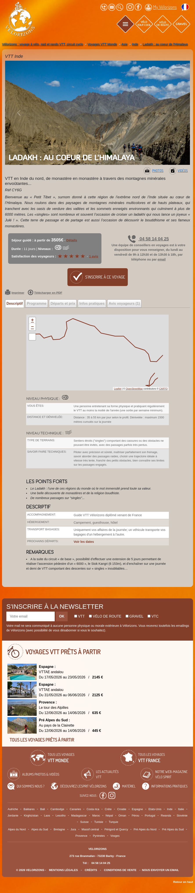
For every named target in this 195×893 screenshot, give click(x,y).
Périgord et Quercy (116, 829)
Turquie (113, 822)
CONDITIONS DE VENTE (120, 870)
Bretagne (59, 829)
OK (61, 616)
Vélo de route (105, 616)
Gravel (134, 616)
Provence (81, 835)
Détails (71, 240)
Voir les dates (84, 541)
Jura (73, 829)
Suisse (84, 822)
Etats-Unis (154, 809)
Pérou (135, 815)
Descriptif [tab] (15, 303)
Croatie (121, 809)
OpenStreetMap (134, 388)
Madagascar (79, 815)
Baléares (29, 809)
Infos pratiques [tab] (92, 303)
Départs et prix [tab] (63, 303)
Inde (170, 809)
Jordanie (12, 815)
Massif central (90, 829)
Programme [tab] (36, 303)
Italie (181, 809)
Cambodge (57, 809)
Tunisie (98, 822)
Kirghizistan (31, 815)
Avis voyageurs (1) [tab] (124, 303)
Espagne (137, 809)
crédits (91, 870)
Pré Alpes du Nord (145, 829)
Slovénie (182, 815)
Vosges (114, 835)
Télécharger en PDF (45, 293)
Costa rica (93, 809)
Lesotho (61, 815)
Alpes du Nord (17, 829)
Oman (122, 815)
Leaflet (117, 388)
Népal (109, 815)
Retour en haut (183, 882)
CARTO (163, 388)
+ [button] (32, 320)
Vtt (79, 616)
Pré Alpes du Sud (173, 829)
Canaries (75, 809)
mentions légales (63, 870)
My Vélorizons (161, 7)
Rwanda (166, 815)
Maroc (96, 815)
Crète (108, 809)
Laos (47, 815)
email (162, 259)
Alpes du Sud (39, 829)
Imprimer (14, 293)
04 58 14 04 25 (148, 238)
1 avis (93, 256)
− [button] (32, 327)
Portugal (150, 815)
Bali (42, 809)
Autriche (13, 809)
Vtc (153, 616)
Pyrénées (99, 835)
